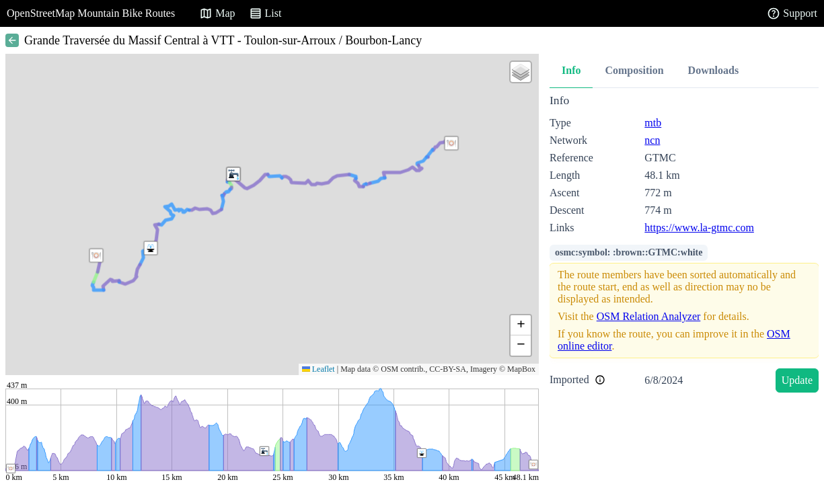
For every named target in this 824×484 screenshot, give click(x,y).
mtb (652, 122)
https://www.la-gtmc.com (699, 227)
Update (797, 380)
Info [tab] (571, 70)
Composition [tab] (634, 70)
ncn (652, 140)
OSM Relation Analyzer (649, 316)
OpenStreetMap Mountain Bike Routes (91, 13)
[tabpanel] (684, 245)
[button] (151, 248)
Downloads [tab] (713, 70)
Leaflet (318, 369)
